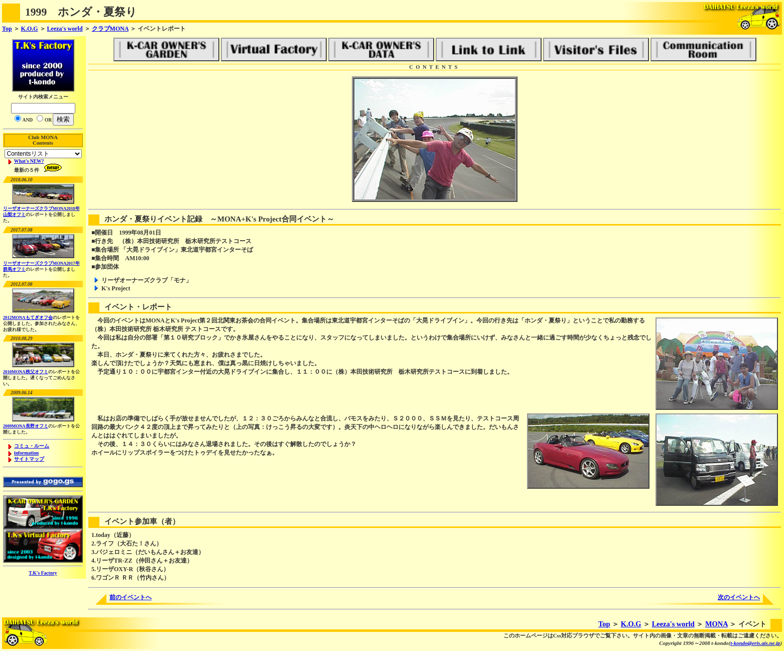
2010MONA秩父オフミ (25, 371)
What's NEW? (29, 161)
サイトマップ (29, 459)
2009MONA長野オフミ (25, 425)
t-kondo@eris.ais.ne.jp (755, 643)
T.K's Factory (43, 573)
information (26, 453)
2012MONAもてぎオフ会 (28, 317)
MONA (716, 624)
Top (7, 28)
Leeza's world (65, 28)
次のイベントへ (739, 597)
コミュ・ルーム (31, 446)
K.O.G (29, 28)
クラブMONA (110, 28)
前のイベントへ (130, 597)
